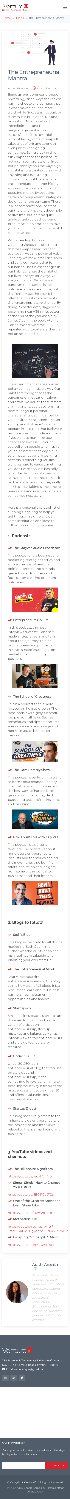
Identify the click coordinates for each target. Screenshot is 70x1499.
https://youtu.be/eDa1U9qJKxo (31, 1245)
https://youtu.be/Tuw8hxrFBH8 (31, 1213)
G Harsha (48, 1487)
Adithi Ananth (23, 88)
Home (6, 18)
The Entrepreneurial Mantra (34, 75)
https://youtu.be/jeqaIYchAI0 (30, 1176)
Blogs (20, 18)
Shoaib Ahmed (33, 1487)
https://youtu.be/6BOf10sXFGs (31, 1194)
